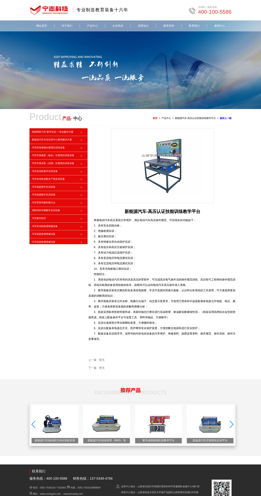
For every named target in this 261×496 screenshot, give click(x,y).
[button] (231, 424)
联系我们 (194, 25)
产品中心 (92, 25)
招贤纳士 (143, 25)
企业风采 (117, 25)
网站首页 (41, 25)
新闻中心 (219, 25)
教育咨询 (168, 25)
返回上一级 (226, 118)
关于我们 (67, 25)
